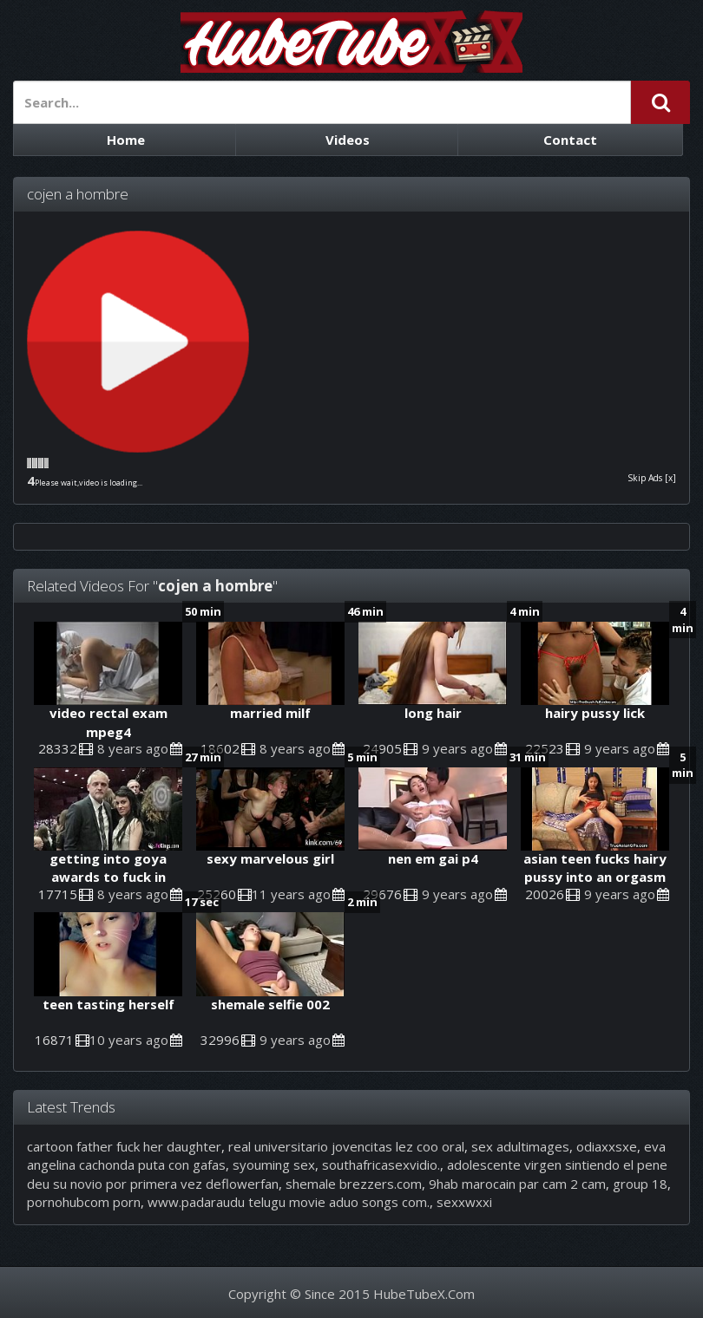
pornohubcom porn (84, 1201)
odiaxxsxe (606, 1146)
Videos (347, 139)
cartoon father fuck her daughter (124, 1146)
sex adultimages (520, 1146)
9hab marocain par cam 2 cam (517, 1183)
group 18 (640, 1183)
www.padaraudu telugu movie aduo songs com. (289, 1201)
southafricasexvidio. (381, 1164)
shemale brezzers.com (354, 1183)
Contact (570, 139)
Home (126, 139)
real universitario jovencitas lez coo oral (346, 1146)
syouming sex (274, 1164)
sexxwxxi (464, 1201)
